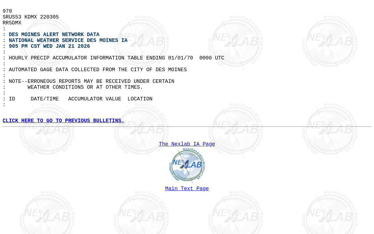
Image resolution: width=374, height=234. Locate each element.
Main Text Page (187, 189)
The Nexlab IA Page (187, 144)
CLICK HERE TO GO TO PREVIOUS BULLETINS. (63, 121)
